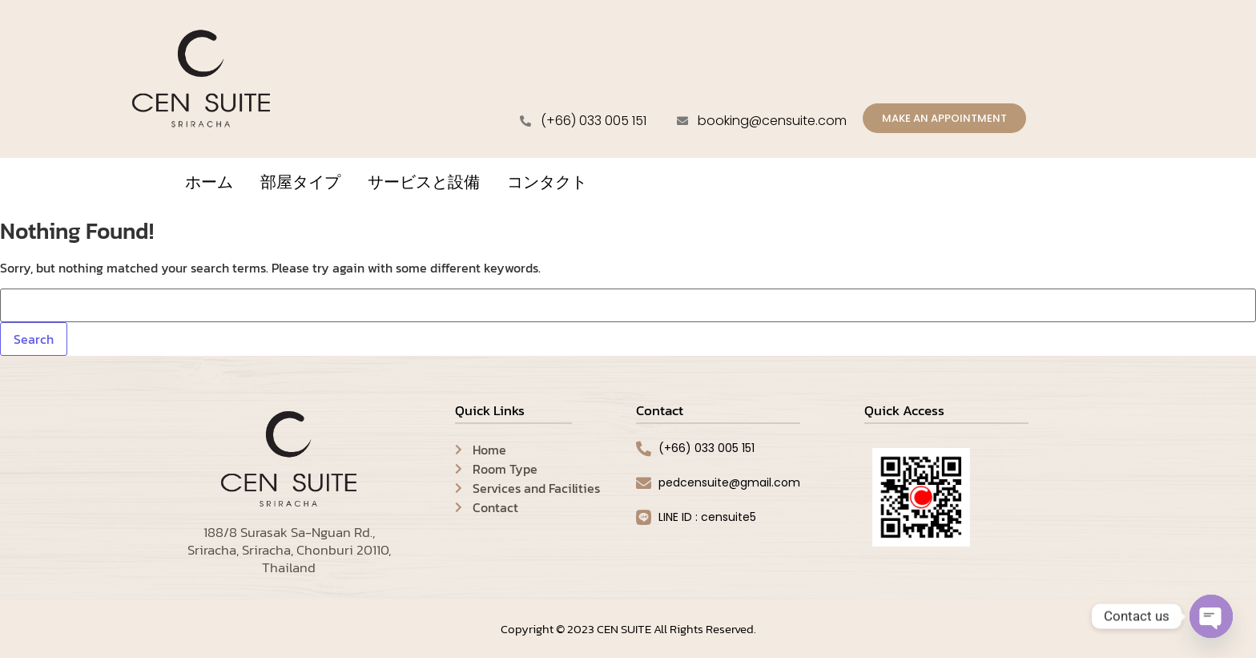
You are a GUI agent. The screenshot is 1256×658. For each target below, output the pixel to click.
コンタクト (547, 185)
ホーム (209, 185)
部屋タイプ (300, 185)
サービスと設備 (424, 185)
